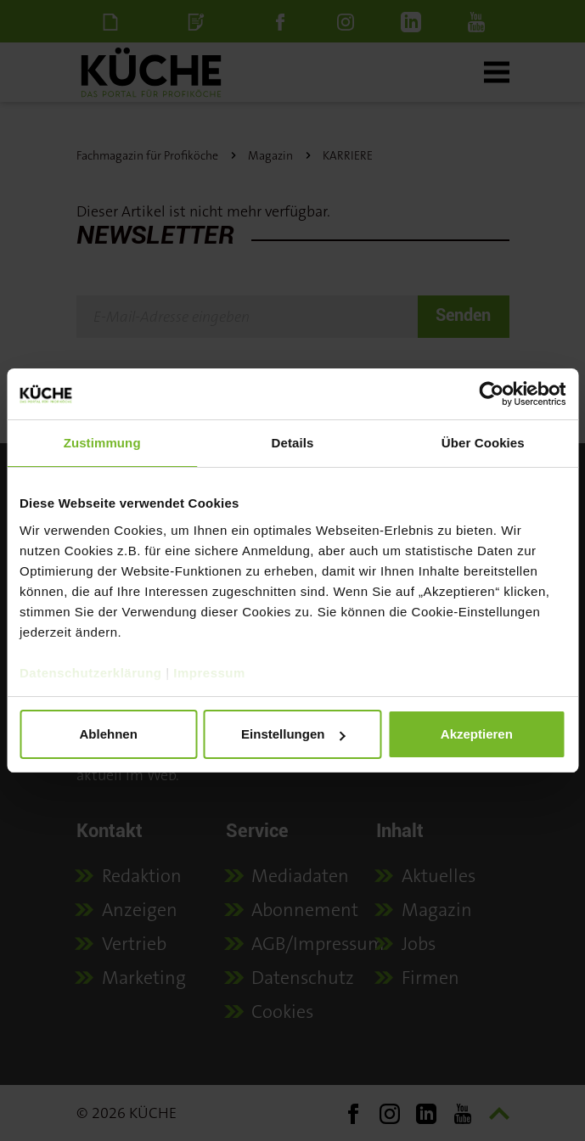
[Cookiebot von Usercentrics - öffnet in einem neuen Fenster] (491, 394)
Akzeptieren (477, 734)
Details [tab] (293, 443)
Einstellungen (293, 734)
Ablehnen (109, 734)
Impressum (209, 673)
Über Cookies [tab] (483, 443)
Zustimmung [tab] (102, 443)
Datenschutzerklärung (91, 673)
